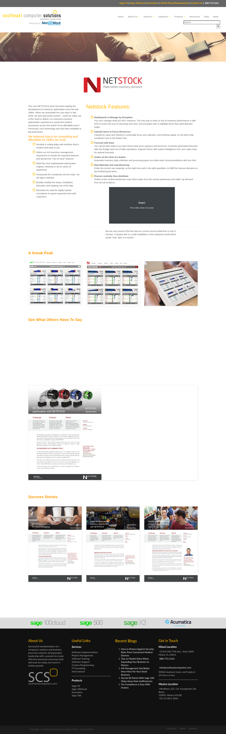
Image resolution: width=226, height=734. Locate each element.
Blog (206, 16)
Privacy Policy (86, 729)
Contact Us (197, 3)
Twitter (182, 728)
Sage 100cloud (137, 3)
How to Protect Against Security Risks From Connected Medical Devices (137, 652)
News (216, 16)
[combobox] (202, 22)
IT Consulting (78, 668)
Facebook (171, 728)
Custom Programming (83, 665)
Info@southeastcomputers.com (175, 667)
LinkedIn (192, 728)
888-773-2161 (211, 3)
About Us (133, 16)
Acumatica (152, 3)
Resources (194, 16)
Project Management (82, 655)
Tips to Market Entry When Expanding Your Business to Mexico (135, 661)
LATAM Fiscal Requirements (174, 3)
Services (148, 16)
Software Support (81, 661)
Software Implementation (85, 652)
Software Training (80, 658)
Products (179, 16)
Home (121, 16)
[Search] (218, 26)
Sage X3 (123, 3)
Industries (164, 16)
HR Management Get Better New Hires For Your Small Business (135, 671)
